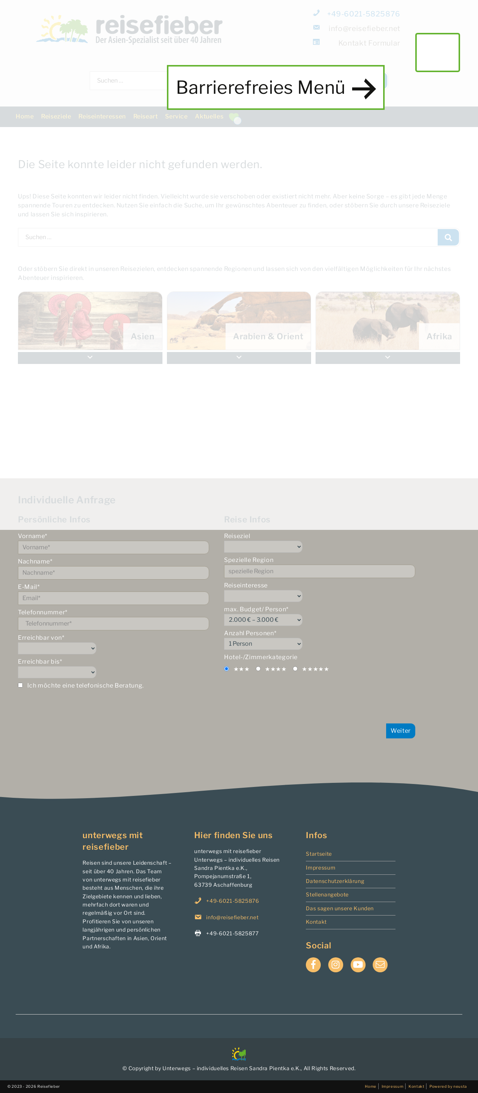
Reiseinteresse (319, 592)
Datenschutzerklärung (335, 881)
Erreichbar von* (113, 644)
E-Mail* (113, 594)
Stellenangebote (327, 894)
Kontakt (316, 921)
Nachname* (113, 569)
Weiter (401, 730)
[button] (388, 358)
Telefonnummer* (113, 619)
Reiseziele (56, 116)
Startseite (319, 853)
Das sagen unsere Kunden (340, 908)
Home (25, 116)
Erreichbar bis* (113, 668)
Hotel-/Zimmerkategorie (261, 657)
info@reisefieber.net (357, 28)
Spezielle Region (319, 567)
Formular (357, 42)
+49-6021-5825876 (357, 13)
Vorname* (113, 543)
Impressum (320, 867)
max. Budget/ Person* (319, 616)
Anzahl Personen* (319, 640)
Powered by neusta (448, 1086)
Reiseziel (319, 542)
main (437, 52)
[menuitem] (388, 320)
